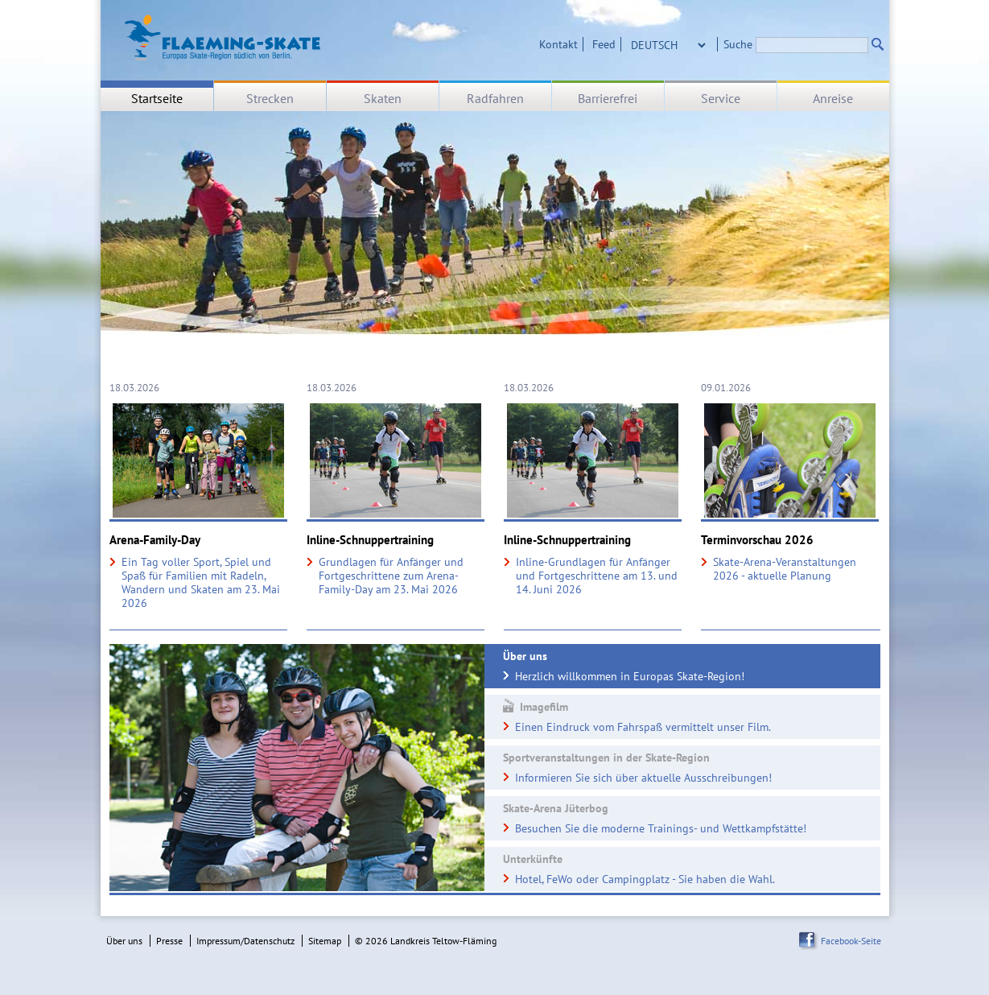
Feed (604, 44)
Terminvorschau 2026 (757, 540)
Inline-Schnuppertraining (370, 540)
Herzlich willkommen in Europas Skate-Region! (629, 676)
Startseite (157, 98)
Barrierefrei (607, 98)
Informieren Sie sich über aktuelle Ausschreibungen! (643, 777)
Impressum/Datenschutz (245, 941)
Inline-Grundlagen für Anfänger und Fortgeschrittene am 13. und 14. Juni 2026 (597, 576)
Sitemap (324, 941)
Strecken (270, 98)
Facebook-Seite (851, 941)
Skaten (383, 98)
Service (720, 98)
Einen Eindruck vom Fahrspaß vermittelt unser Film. (643, 727)
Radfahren (495, 98)
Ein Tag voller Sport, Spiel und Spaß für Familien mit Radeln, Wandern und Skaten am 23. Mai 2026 (201, 582)
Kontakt (558, 44)
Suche (737, 44)
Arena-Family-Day (154, 540)
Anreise (833, 98)
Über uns (124, 941)
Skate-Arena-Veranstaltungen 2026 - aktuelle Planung (784, 569)
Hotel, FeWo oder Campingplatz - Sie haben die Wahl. (645, 879)
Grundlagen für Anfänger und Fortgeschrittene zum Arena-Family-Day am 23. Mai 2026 (391, 576)
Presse (169, 941)
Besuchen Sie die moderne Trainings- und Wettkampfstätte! (660, 828)
